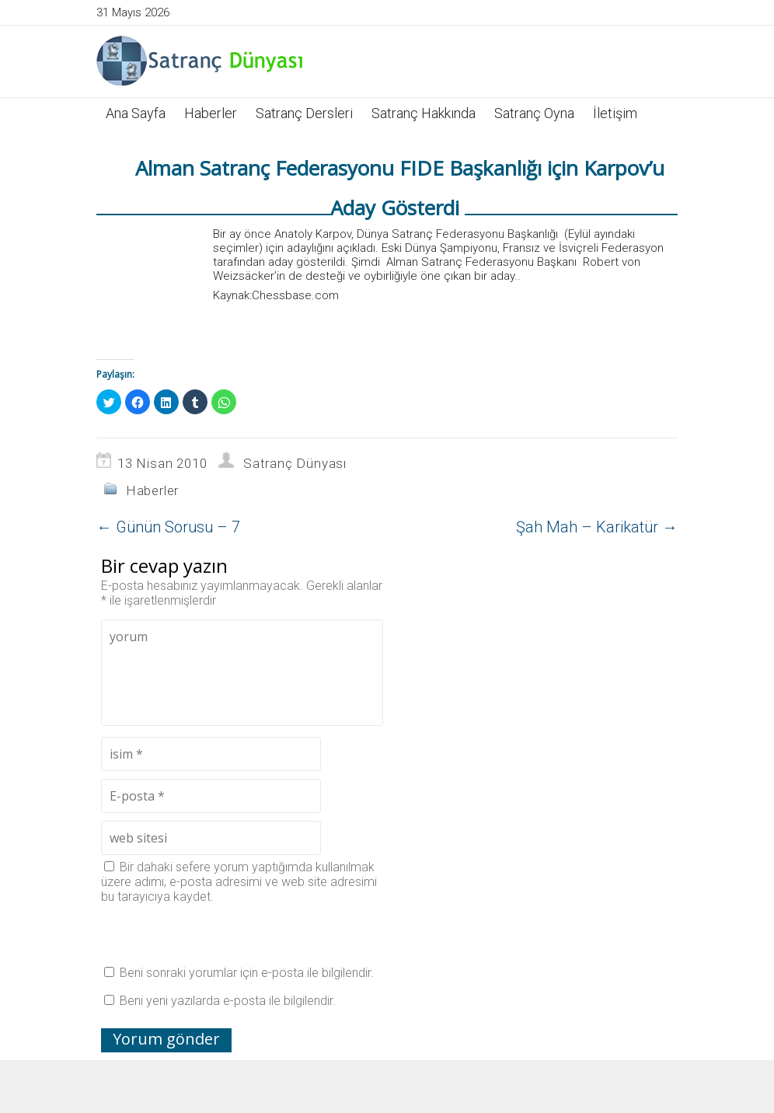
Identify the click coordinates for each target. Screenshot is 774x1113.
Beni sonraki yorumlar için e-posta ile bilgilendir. (247, 972)
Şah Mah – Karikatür (597, 527)
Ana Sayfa (136, 113)
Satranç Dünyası (295, 463)
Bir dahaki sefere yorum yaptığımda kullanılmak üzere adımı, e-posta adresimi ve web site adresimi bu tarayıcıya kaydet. (239, 882)
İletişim (615, 113)
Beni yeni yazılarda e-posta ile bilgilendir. (228, 1000)
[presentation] (219, 934)
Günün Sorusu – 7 (168, 527)
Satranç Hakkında (423, 113)
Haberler (210, 113)
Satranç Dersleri (304, 113)
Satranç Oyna (534, 113)
